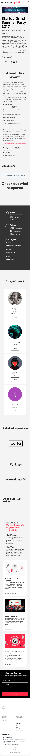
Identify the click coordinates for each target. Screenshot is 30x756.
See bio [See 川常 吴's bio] (15, 379)
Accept (15, 747)
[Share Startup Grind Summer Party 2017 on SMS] (17, 62)
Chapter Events (19, 717)
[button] (28, 2)
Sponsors (4, 720)
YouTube (18, 728)
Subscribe (14, 694)
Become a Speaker (20, 719)
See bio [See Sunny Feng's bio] (15, 348)
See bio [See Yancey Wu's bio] (15, 411)
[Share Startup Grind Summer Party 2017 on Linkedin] (10, 62)
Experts (4, 717)
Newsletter (18, 725)
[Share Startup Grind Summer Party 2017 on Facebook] (3, 62)
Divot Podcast (19, 730)
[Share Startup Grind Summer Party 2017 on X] (6, 62)
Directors (4, 722)
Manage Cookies (15, 752)
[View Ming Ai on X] (15, 305)
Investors (4, 716)
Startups (4, 719)
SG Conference (20, 716)
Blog (17, 727)
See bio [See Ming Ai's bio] (15, 317)
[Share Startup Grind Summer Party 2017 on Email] (14, 62)
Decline (15, 750)
